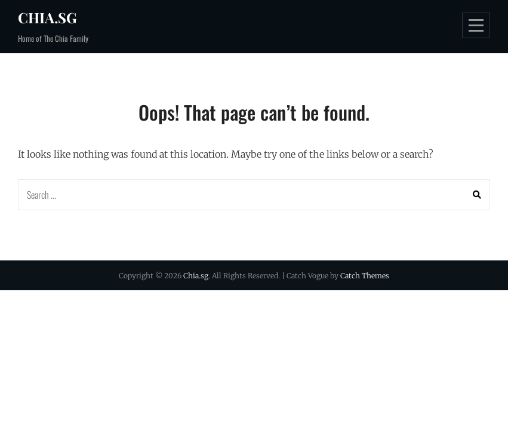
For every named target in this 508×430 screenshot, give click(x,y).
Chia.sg (47, 17)
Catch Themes (364, 275)
